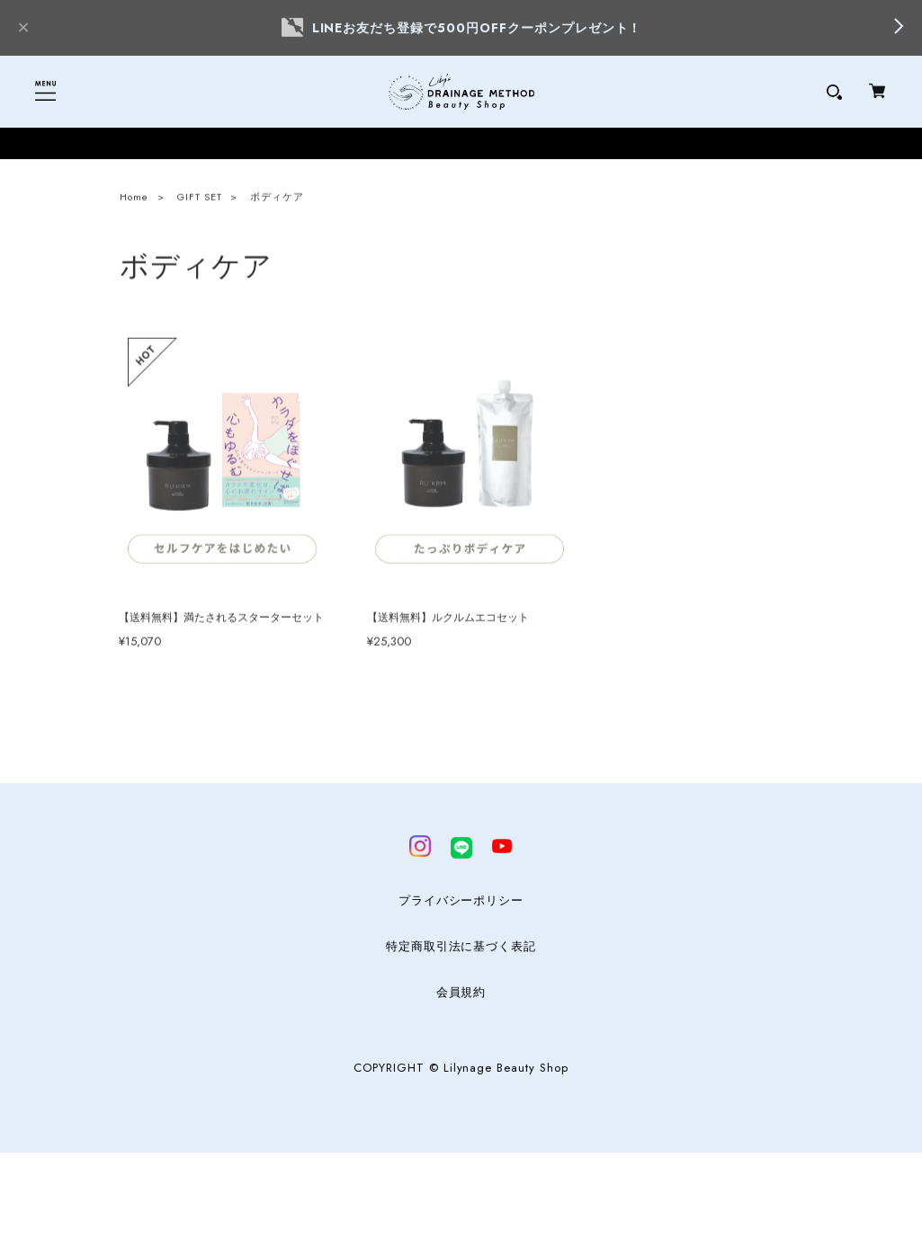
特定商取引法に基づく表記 (461, 947)
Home (134, 199)
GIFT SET (199, 199)
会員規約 (461, 992)
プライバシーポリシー (461, 901)
